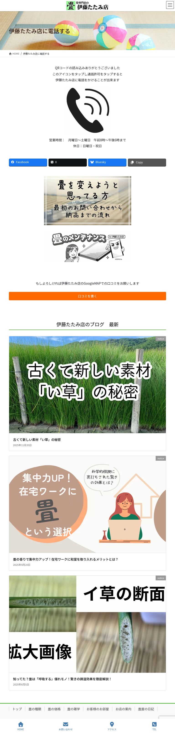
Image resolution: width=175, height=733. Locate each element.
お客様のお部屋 (98, 709)
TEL (154, 726)
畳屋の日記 (146, 709)
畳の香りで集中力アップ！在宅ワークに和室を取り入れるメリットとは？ (65, 559)
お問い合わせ (65, 726)
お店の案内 (123, 709)
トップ (17, 709)
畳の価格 (54, 709)
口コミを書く (87, 296)
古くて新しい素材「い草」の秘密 (37, 439)
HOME (21, 726)
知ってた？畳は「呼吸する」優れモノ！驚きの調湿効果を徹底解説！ (62, 679)
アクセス (111, 726)
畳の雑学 (73, 709)
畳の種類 (34, 709)
